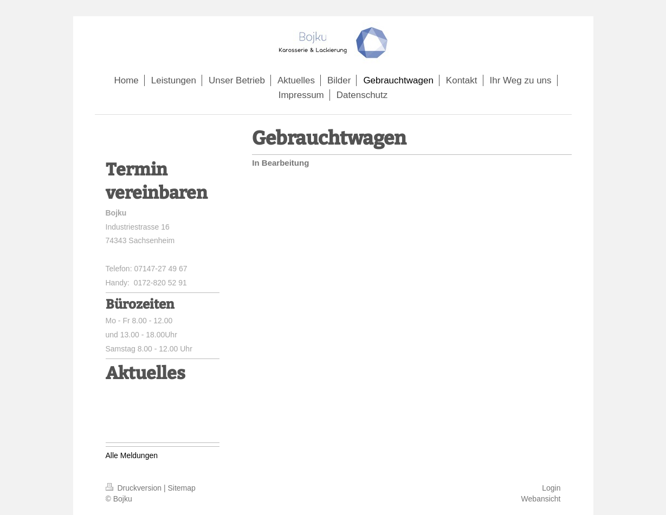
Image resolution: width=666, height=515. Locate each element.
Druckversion (135, 488)
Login (551, 488)
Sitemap (182, 488)
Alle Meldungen (132, 455)
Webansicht (541, 498)
